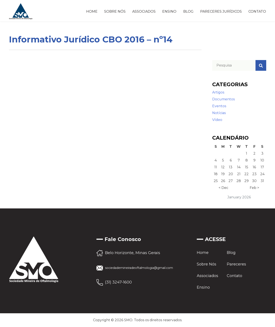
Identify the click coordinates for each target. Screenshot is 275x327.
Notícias (219, 113)
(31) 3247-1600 (118, 282)
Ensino (169, 11)
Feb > (254, 188)
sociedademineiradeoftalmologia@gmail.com (139, 268)
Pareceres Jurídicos (221, 11)
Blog (188, 11)
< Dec (223, 188)
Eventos (219, 106)
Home (92, 11)
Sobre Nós (115, 11)
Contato (257, 11)
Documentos (223, 99)
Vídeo (217, 120)
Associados (144, 11)
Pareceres (236, 264)
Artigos (218, 92)
